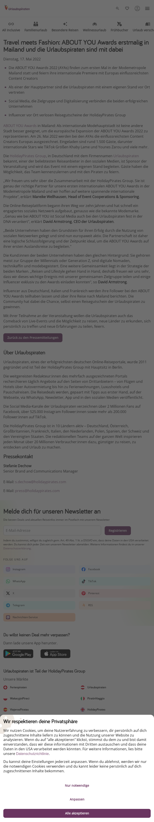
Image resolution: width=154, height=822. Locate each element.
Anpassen (77, 799)
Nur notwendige (77, 785)
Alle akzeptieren (77, 813)
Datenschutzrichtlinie (32, 754)
